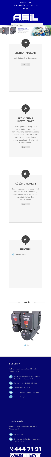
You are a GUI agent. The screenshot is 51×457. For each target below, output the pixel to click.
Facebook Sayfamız (21, 391)
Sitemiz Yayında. (25, 252)
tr (24, 8)
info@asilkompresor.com (27, 5)
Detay (24, 65)
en (27, 8)
